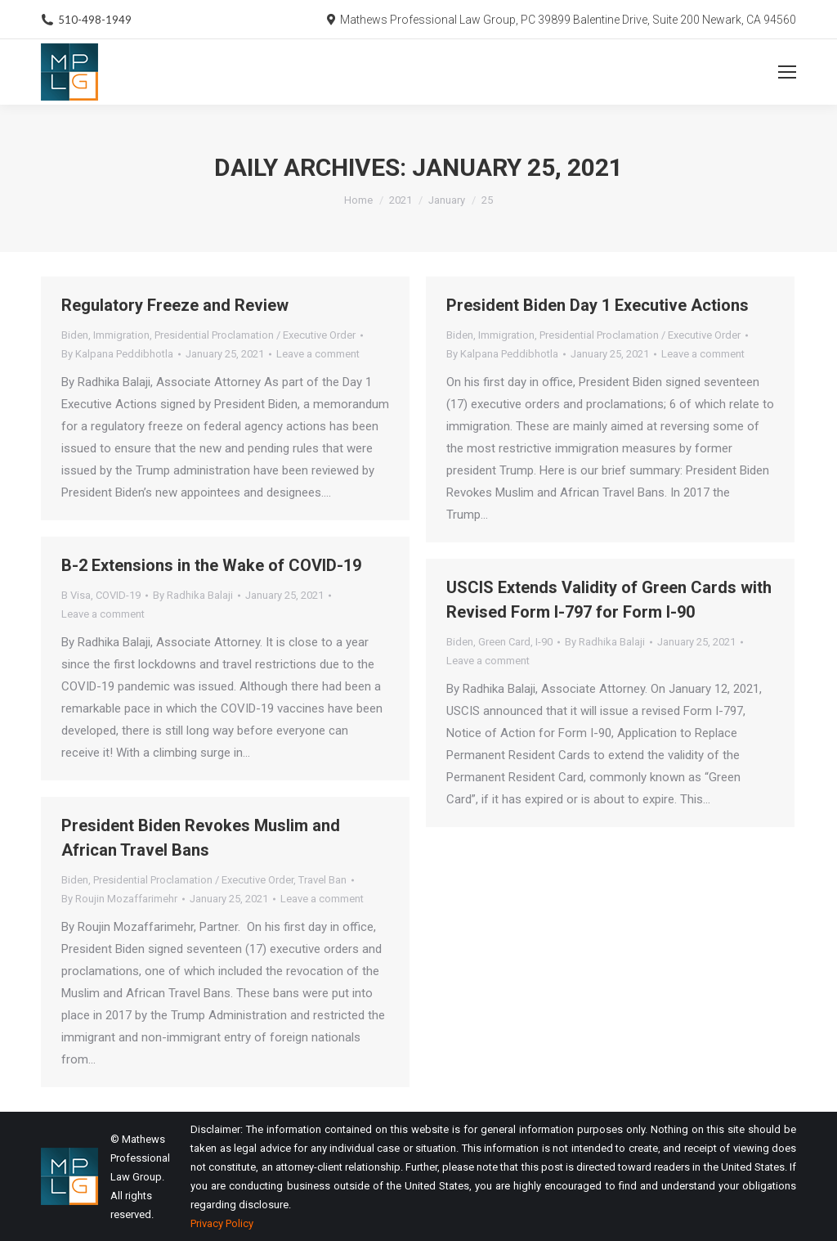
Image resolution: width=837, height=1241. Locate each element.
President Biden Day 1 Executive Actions (597, 305)
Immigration (121, 335)
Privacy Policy (221, 1223)
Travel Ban (322, 880)
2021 (400, 200)
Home (358, 200)
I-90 (544, 642)
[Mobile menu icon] (787, 72)
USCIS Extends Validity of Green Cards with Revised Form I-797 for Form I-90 (609, 600)
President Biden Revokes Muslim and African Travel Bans (200, 838)
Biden (74, 335)
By (117, 354)
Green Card (504, 642)
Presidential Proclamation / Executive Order (255, 335)
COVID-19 (118, 595)
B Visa (76, 595)
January (446, 200)
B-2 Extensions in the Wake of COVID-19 (211, 565)
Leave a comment (318, 354)
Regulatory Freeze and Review (175, 305)
